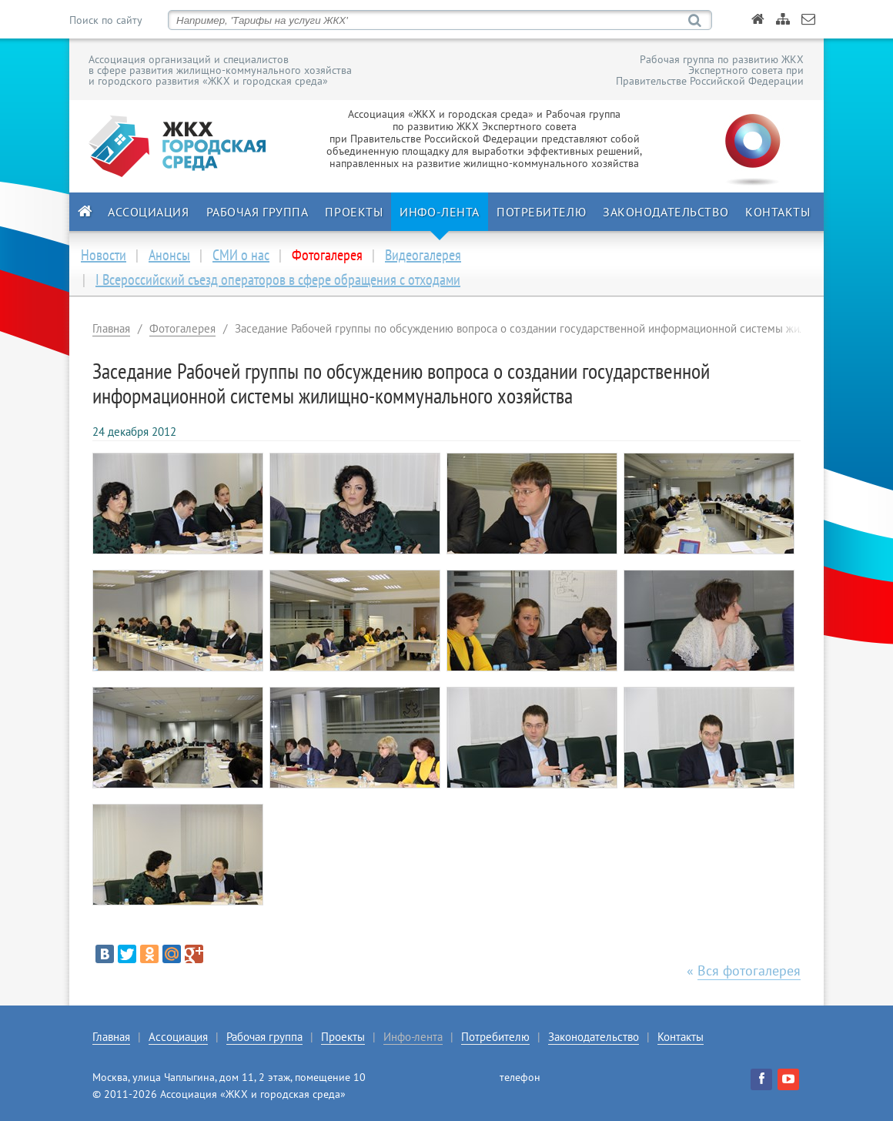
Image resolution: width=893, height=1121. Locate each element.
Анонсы (169, 255)
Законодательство (665, 211)
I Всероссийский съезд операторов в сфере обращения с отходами (277, 279)
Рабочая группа (257, 211)
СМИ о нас (240, 255)
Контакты (777, 211)
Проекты (354, 211)
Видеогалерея (423, 255)
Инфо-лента (440, 211)
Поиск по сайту (105, 20)
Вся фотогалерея (749, 970)
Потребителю (541, 211)
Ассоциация (148, 211)
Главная (111, 328)
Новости (103, 255)
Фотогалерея (182, 328)
